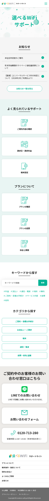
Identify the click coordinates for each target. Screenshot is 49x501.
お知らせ (5, 480)
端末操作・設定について (11, 467)
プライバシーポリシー (9, 494)
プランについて (8, 463)
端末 (24, 338)
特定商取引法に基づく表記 (27, 490)
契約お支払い (7, 472)
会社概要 (5, 490)
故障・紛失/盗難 (24, 355)
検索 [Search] (42, 282)
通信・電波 (24, 347)
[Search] (20, 283)
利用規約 (13, 490)
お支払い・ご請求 (24, 329)
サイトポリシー (24, 494)
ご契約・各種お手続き (24, 321)
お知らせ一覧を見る (24, 88)
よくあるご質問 (8, 476)
